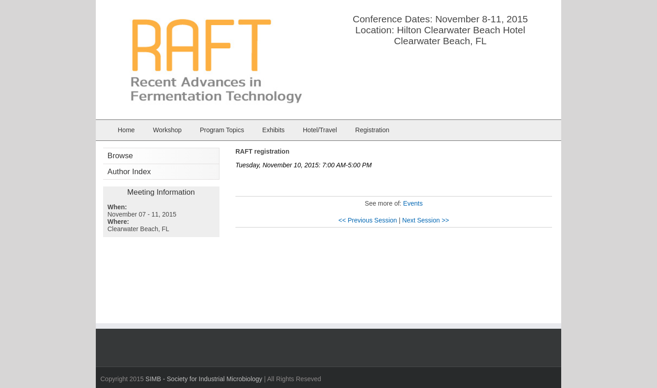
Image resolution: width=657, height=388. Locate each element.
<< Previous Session (368, 220)
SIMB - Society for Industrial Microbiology (204, 379)
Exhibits (273, 130)
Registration (372, 130)
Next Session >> (425, 220)
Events (413, 203)
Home (126, 130)
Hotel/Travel (320, 130)
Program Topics (222, 130)
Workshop (167, 130)
